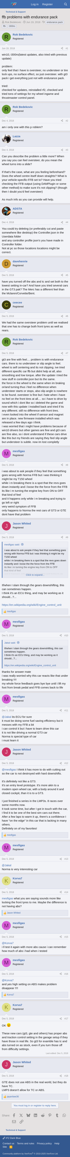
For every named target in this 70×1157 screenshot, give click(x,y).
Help (57, 1143)
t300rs (12, 26)
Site (5, 1146)
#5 (67, 275)
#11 (66, 710)
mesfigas (7, 898)
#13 (66, 859)
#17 (66, 1018)
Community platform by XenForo (30, 1154)
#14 (66, 892)
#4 (67, 222)
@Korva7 (8, 943)
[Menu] (5, 4)
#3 (67, 150)
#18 (66, 1076)
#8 (67, 465)
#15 (66, 937)
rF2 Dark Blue (12, 1138)
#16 (66, 974)
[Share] (62, 48)
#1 (67, 48)
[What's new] (58, 4)
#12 (66, 763)
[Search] (65, 4)
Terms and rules (25, 1143)
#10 (66, 635)
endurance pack (55, 22)
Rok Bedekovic (13, 22)
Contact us (8, 1143)
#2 (67, 120)
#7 (67, 353)
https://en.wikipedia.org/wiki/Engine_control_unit (31, 604)
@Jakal (6, 716)
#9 (67, 537)
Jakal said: (10, 642)
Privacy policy (44, 1143)
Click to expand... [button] (35, 574)
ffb (4, 26)
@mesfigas (9, 769)
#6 (67, 316)
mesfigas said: (12, 544)
